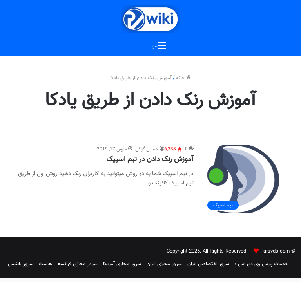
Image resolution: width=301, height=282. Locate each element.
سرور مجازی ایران (164, 264)
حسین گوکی (146, 149)
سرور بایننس (20, 264)
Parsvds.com (275, 251)
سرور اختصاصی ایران (208, 264)
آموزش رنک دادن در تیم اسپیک (150, 159)
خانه (183, 78)
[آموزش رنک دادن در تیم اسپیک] (243, 179)
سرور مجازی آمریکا (122, 264)
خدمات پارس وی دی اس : (261, 264)
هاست (45, 264)
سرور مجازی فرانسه (78, 264)
